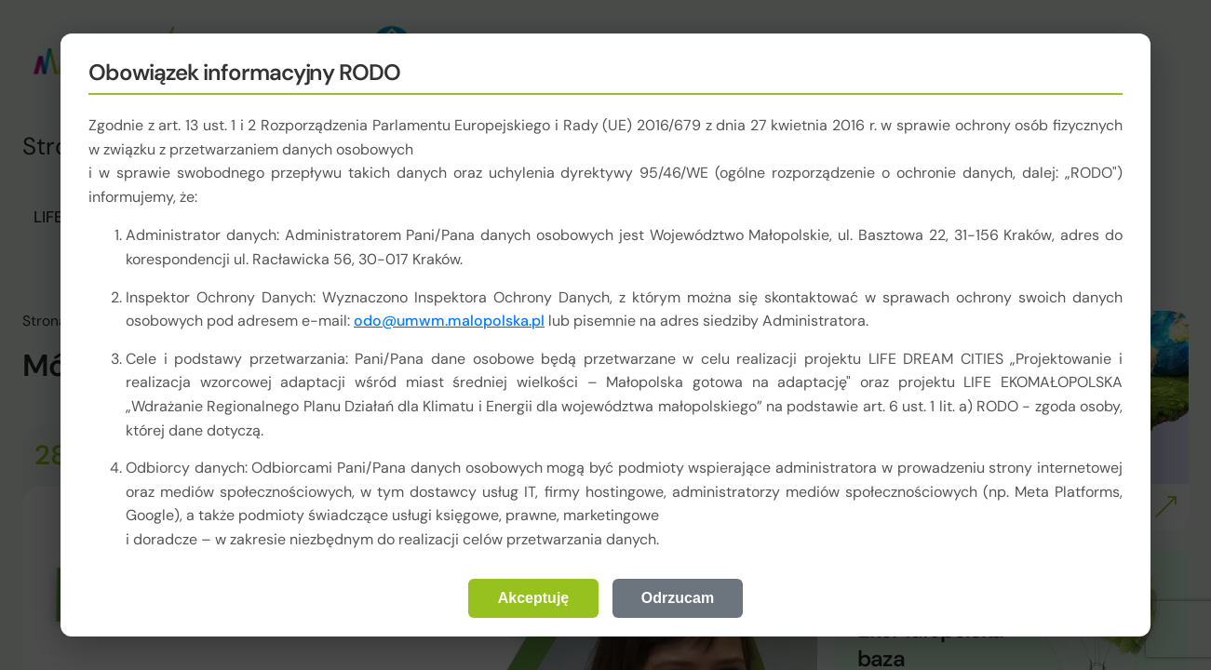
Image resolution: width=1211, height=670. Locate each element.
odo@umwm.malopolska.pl (449, 320)
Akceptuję (533, 598)
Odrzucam (677, 598)
